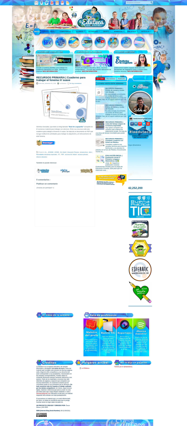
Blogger (104, 423)
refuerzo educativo (41, 157)
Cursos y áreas (50, 30)
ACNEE (57, 152)
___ (37, 31)
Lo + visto (100, 79)
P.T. (59, 154)
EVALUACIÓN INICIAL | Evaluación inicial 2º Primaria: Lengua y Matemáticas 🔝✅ (113, 158)
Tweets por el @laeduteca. (123, 367)
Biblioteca (133, 30)
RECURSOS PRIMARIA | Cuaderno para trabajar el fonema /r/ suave (60, 78)
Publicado (121, 79)
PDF (62, 154)
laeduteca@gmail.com (43, 393)
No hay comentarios (75, 83)
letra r (91, 152)
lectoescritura (84, 152)
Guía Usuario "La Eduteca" (117, 423)
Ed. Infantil (63, 152)
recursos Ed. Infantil (71, 154)
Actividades (94, 30)
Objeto (107, 30)
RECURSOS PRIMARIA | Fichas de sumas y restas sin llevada (114, 107)
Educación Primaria (73, 152)
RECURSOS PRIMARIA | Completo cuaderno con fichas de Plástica (114, 140)
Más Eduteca (110, 79)
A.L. (46, 152)
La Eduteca (85, 368)
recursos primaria (83, 154)
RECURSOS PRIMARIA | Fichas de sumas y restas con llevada (114, 90)
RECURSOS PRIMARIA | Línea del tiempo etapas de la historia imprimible (115, 124)
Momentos (119, 30)
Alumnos (81, 30)
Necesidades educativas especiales (46, 154)
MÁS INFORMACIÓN (50, 71)
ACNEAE (51, 152)
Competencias (67, 30)
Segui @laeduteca (134, 145)
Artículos (147, 30)
